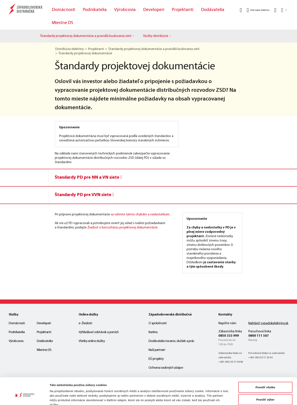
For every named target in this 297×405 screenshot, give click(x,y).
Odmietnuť (265, 392)
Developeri (153, 10)
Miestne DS (62, 23)
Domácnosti (63, 10)
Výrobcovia (125, 10)
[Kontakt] (275, 10)
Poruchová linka (259, 331)
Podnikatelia (95, 10)
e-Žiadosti (85, 323)
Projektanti (182, 10)
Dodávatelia (212, 10)
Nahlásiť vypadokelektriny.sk (268, 323)
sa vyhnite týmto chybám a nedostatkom (140, 214)
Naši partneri (156, 350)
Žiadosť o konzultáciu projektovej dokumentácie (122, 227)
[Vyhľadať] (241, 10)
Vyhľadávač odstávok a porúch (99, 332)
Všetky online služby (92, 341)
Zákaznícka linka (230, 331)
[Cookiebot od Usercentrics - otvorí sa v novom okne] (24, 397)
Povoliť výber (265, 380)
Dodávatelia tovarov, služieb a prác (171, 341)
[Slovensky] (283, 10)
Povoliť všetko (265, 367)
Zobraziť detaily (198, 397)
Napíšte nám (227, 323)
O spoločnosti (157, 323)
